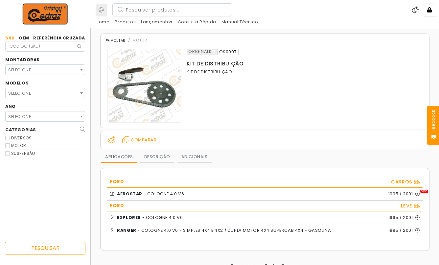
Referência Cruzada (59, 38)
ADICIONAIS (194, 156)
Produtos (125, 22)
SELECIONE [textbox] (19, 70)
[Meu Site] (101, 10)
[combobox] (45, 69)
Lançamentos (157, 22)
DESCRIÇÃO (157, 156)
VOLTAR (116, 40)
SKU (10, 38)
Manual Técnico (239, 22)
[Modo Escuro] (415, 9)
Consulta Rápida (197, 22)
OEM (24, 38)
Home (102, 22)
